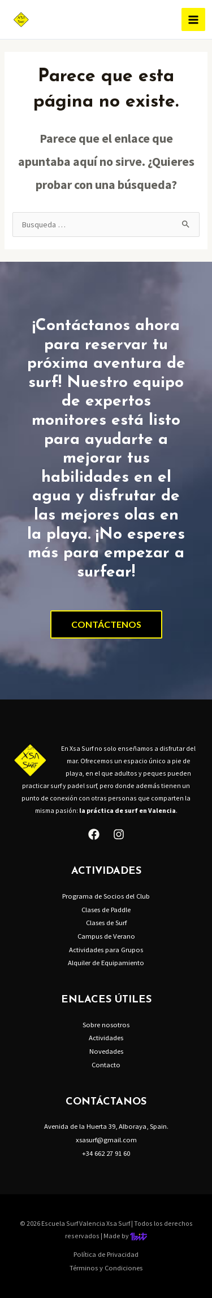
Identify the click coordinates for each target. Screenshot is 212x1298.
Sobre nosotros (106, 1024)
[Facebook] (93, 834)
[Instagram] (118, 834)
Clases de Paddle (106, 909)
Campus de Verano (106, 935)
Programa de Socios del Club (106, 895)
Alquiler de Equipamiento (106, 962)
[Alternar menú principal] (193, 20)
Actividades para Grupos (106, 949)
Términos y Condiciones (106, 1267)
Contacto (106, 1064)
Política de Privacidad (106, 1254)
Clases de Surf (106, 922)
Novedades (106, 1050)
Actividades (106, 1037)
